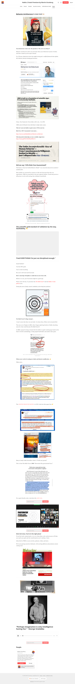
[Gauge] (57, 636)
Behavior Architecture (24, 14)
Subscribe (66, 2)
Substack (32, 681)
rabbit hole (39, 498)
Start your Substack (33, 678)
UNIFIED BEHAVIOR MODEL (26, 404)
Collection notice (49, 675)
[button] (21, 6)
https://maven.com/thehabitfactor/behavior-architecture (29, 134)
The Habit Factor (40, 281)
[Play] (18, 636)
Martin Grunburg (21, 651)
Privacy (41, 675)
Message (30, 663)
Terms (44, 675)
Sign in (71, 2)
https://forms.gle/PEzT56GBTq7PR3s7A (25, 138)
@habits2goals (20, 652)
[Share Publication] (61, 2)
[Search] (58, 2)
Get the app (43, 678)
